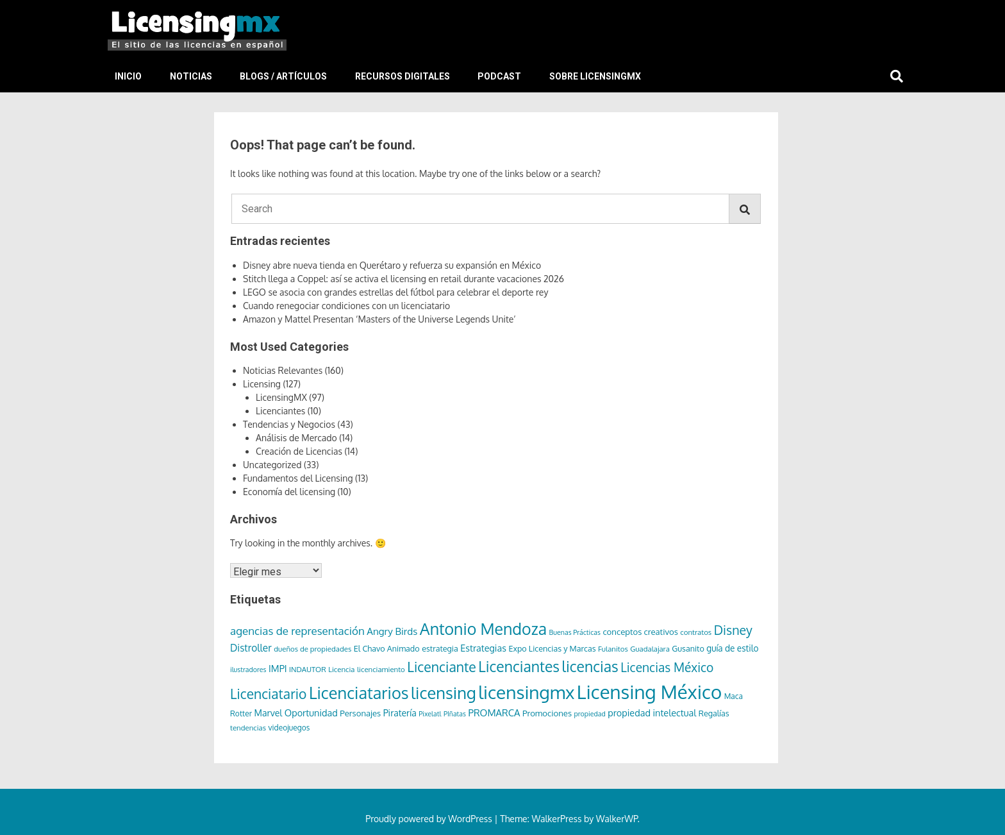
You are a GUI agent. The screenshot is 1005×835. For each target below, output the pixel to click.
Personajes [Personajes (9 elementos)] (360, 712)
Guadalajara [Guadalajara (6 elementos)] (650, 649)
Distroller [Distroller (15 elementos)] (251, 647)
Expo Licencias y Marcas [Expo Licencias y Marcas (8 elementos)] (551, 648)
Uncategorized (272, 464)
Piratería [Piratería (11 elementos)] (400, 712)
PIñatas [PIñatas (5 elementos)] (455, 713)
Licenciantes (280, 410)
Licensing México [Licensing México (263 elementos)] (649, 692)
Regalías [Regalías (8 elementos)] (714, 713)
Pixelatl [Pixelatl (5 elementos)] (430, 713)
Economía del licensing (289, 491)
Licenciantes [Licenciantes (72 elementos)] (519, 666)
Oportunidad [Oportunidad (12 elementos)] (311, 712)
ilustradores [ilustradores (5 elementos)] (248, 669)
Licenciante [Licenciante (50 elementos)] (441, 666)
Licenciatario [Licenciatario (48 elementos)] (268, 693)
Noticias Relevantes (282, 370)
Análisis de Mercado (296, 437)
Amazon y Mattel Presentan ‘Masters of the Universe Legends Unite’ (379, 319)
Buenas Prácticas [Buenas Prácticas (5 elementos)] (575, 632)
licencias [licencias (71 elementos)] (590, 666)
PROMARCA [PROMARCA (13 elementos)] (494, 713)
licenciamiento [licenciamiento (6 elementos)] (381, 669)
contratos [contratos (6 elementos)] (695, 632)
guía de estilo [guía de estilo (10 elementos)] (732, 648)
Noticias (191, 76)
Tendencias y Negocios (289, 424)
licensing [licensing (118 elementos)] (443, 692)
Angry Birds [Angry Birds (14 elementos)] (392, 631)
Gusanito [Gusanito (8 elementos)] (688, 648)
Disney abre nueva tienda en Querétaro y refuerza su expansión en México (392, 265)
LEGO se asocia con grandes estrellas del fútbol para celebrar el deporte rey (395, 292)
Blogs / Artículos (283, 76)
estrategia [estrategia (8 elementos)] (440, 648)
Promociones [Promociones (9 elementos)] (547, 712)
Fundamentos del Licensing (298, 478)
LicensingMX (281, 397)
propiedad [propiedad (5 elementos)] (590, 713)
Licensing (262, 383)
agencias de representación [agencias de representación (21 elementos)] (297, 630)
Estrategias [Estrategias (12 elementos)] (483, 648)
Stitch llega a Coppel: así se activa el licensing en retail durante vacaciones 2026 (403, 278)
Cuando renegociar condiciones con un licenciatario (346, 305)
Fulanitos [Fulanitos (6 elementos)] (613, 649)
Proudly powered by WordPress (429, 818)
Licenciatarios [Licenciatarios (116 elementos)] (359, 692)
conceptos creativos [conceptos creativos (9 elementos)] (639, 631)
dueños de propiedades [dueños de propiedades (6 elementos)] (312, 649)
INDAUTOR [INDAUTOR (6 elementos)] (307, 669)
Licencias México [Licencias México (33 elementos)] (666, 667)
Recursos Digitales (402, 76)
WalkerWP (617, 818)
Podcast (499, 76)
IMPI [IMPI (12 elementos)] (278, 668)
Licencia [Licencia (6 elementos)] (341, 669)
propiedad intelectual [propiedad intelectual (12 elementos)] (652, 712)
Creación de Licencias (299, 451)
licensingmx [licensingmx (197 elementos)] (526, 692)
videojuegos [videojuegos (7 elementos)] (289, 727)
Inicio (128, 76)
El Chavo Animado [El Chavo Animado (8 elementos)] (387, 648)
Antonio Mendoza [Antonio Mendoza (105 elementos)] (483, 628)
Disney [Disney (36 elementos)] (733, 630)
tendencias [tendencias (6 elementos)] (248, 727)
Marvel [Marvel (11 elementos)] (268, 712)
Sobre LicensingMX (595, 76)
